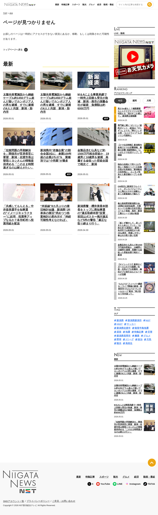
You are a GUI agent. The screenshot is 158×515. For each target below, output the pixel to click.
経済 (99, 4)
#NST (120, 324)
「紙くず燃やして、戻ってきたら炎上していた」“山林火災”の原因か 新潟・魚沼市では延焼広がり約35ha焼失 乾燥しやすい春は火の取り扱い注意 (130, 229)
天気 (149, 339)
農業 (137, 335)
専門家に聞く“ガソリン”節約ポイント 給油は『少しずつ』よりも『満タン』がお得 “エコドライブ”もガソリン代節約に (130, 130)
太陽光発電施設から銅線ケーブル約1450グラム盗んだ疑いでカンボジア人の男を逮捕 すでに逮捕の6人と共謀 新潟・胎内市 (128, 371)
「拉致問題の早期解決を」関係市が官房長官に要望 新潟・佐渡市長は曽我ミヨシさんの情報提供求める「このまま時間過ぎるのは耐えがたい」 (18, 159)
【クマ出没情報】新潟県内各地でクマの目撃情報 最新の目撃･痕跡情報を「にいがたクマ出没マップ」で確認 (130, 150)
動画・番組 (109, 4)
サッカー (131, 324)
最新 (57, 4)
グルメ (92, 4)
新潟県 (120, 320)
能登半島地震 (142, 328)
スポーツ (76, 4)
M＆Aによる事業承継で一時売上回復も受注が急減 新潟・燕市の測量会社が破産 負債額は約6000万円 (92, 101)
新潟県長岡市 (124, 335)
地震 (127, 332)
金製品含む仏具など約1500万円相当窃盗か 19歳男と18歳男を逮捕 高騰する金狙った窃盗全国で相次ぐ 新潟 (93, 157)
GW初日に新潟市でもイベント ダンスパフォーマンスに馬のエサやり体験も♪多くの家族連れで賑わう (130, 190)
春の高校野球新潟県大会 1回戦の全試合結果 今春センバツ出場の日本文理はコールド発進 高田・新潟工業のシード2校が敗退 (130, 208)
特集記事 (65, 4)
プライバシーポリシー (38, 501)
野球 (119, 339)
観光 (84, 4)
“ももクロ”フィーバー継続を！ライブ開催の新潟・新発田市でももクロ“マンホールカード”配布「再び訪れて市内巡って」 (130, 289)
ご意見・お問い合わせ (63, 501)
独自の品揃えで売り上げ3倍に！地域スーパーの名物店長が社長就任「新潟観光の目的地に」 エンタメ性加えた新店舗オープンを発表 (130, 170)
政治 (140, 339)
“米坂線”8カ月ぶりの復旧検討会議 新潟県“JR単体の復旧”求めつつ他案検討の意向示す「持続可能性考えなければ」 (55, 213)
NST (148, 320)
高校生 (128, 343)
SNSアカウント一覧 (13, 501)
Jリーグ (129, 339)
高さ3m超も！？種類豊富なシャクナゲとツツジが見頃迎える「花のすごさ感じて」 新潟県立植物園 (130, 112)
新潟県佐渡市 (124, 328)
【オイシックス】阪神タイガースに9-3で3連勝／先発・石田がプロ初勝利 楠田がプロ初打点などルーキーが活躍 (130, 269)
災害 (150, 332)
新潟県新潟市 (135, 320)
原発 (119, 332)
